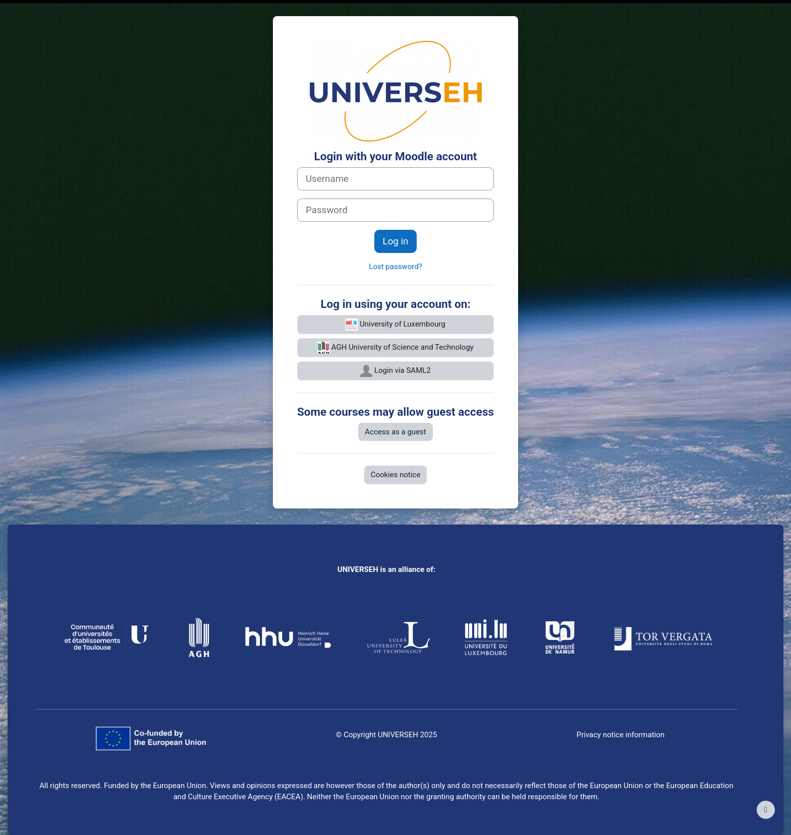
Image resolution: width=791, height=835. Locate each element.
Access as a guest (395, 431)
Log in (396, 241)
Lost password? (395, 266)
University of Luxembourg (395, 324)
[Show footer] (766, 810)
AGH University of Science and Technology (395, 348)
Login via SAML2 (395, 371)
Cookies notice (396, 474)
